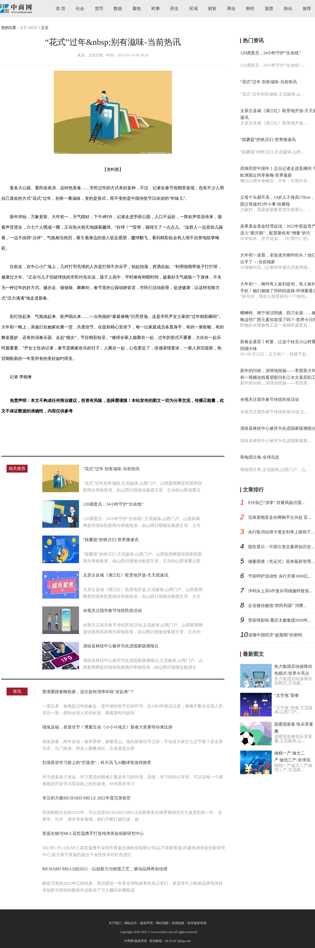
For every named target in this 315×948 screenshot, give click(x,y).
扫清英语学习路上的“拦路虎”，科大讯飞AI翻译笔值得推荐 (96, 762)
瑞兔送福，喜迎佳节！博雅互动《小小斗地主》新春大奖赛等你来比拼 (107, 727)
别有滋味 (53, 429)
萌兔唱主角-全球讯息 (259, 457)
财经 (250, 8)
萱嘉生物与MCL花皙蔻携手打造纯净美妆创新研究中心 (93, 833)
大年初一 (36, 429)
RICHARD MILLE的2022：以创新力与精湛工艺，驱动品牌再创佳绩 (104, 869)
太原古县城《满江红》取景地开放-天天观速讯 (125, 575)
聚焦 (137, 8)
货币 (99, 8)
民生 (174, 8)
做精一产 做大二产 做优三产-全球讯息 (292, 760)
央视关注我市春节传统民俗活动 (112, 610)
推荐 (307, 8)
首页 (23, 28)
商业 (231, 8)
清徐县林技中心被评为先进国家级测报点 (121, 646)
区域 (193, 8)
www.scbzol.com (162, 932)
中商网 (129, 941)
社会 (80, 8)
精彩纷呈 (71, 429)
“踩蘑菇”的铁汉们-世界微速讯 (111, 539)
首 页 (60, 8)
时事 (155, 8)
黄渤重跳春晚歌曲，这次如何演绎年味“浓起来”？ (88, 691)
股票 (269, 8)
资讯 (17, 691)
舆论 (288, 8)
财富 (212, 8)
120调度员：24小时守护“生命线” (113, 504)
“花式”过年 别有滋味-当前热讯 (111, 469)
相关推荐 (17, 468)
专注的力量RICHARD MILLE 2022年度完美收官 (86, 798)
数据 (118, 8)
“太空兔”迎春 (286, 695)
